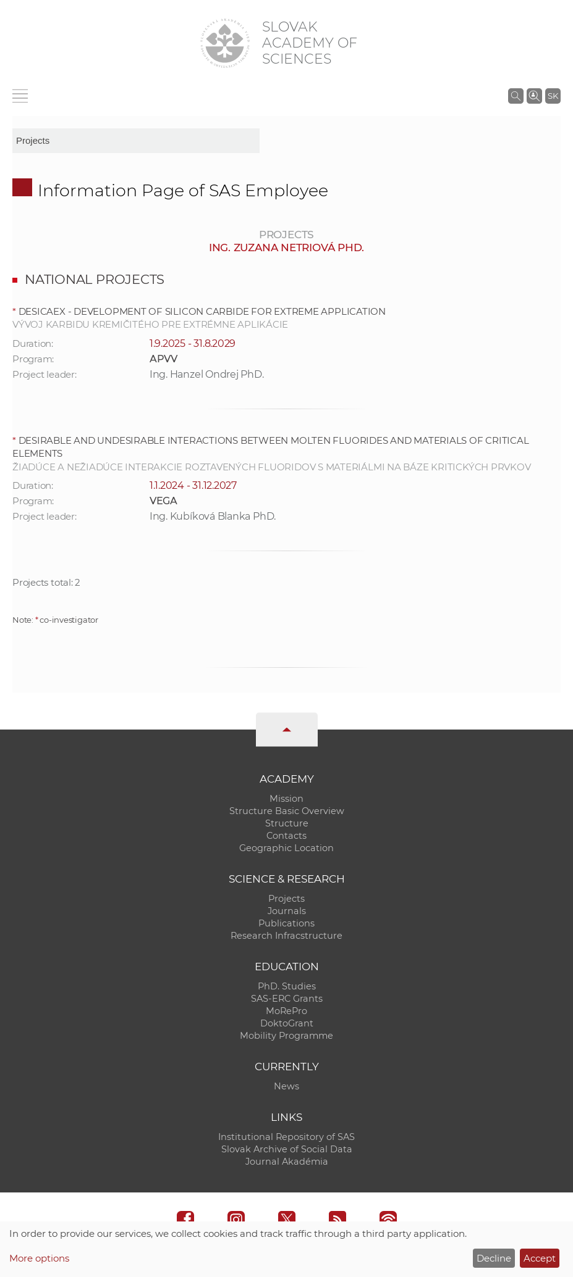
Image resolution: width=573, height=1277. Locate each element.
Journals (287, 911)
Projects (286, 898)
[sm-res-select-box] (136, 140)
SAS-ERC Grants (287, 998)
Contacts (286, 835)
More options (39, 1258)
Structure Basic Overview (286, 811)
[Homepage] (225, 43)
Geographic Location (286, 848)
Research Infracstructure (286, 935)
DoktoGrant (286, 1023)
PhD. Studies (287, 986)
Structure (286, 823)
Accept (540, 1258)
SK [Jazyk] (553, 96)
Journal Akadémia (286, 1161)
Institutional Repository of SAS (286, 1136)
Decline (494, 1258)
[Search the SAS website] (516, 96)
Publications (286, 923)
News (286, 1086)
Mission (286, 798)
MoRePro (286, 1011)
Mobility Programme (286, 1035)
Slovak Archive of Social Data (286, 1149)
